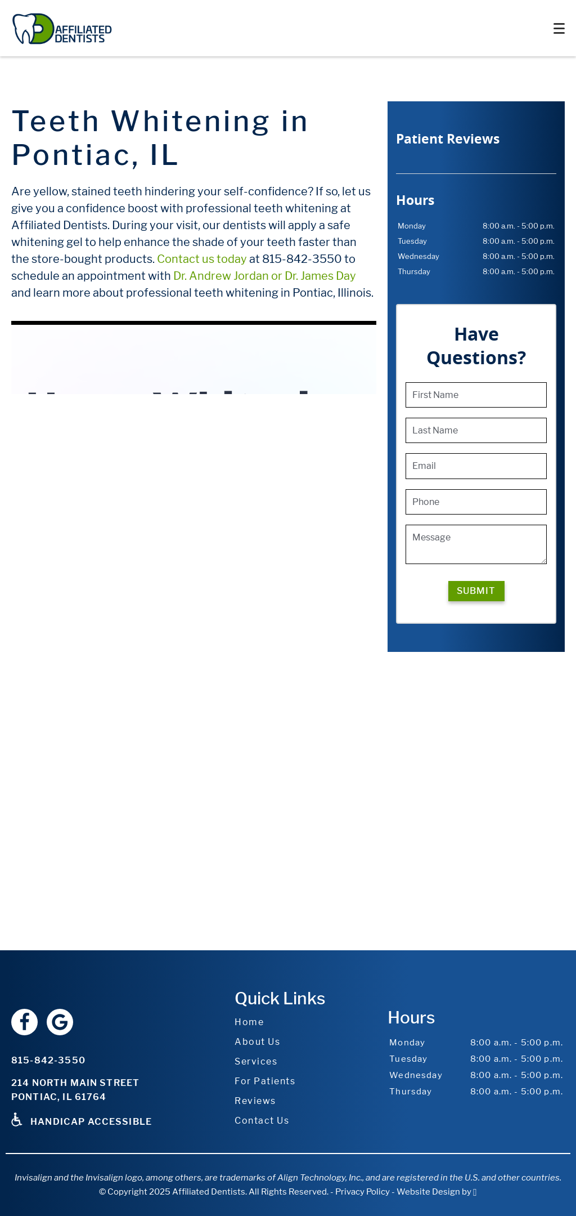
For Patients (265, 1081)
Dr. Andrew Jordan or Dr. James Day (264, 276)
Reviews (255, 1101)
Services (256, 1061)
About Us (257, 1041)
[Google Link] (60, 1022)
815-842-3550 (48, 1060)
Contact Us (262, 1120)
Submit (476, 590)
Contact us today (202, 259)
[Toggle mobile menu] (559, 28)
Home (249, 1022)
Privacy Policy (362, 1192)
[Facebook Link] (24, 1022)
